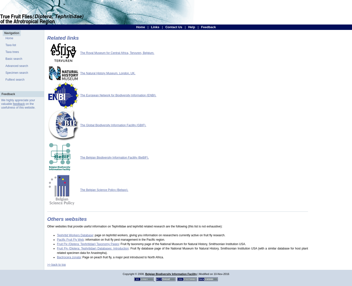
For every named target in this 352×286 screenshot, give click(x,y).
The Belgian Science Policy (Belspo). (104, 190)
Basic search (13, 59)
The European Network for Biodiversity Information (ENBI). (118, 95)
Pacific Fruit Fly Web (70, 239)
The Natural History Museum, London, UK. (107, 73)
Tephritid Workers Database (75, 235)
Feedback (208, 27)
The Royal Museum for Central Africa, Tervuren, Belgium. (117, 53)
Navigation (11, 33)
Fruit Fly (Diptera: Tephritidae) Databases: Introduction (93, 248)
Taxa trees (12, 52)
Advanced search (16, 66)
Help (191, 27)
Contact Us (173, 27)
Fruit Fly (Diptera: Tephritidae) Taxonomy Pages (88, 244)
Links (155, 27)
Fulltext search (14, 79)
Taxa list (10, 45)
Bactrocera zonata (69, 257)
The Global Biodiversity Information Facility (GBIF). (113, 125)
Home (140, 27)
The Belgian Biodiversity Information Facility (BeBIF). (114, 157)
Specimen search (16, 73)
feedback (19, 104)
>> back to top (56, 264)
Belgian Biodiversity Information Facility (171, 274)
